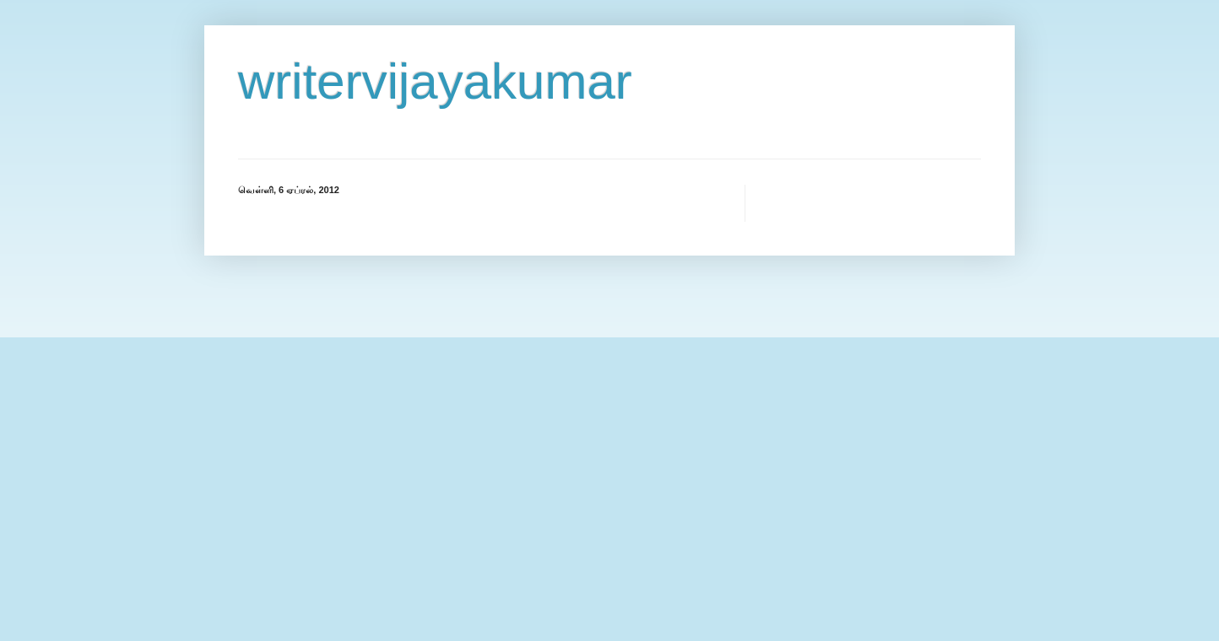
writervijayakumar (435, 81)
